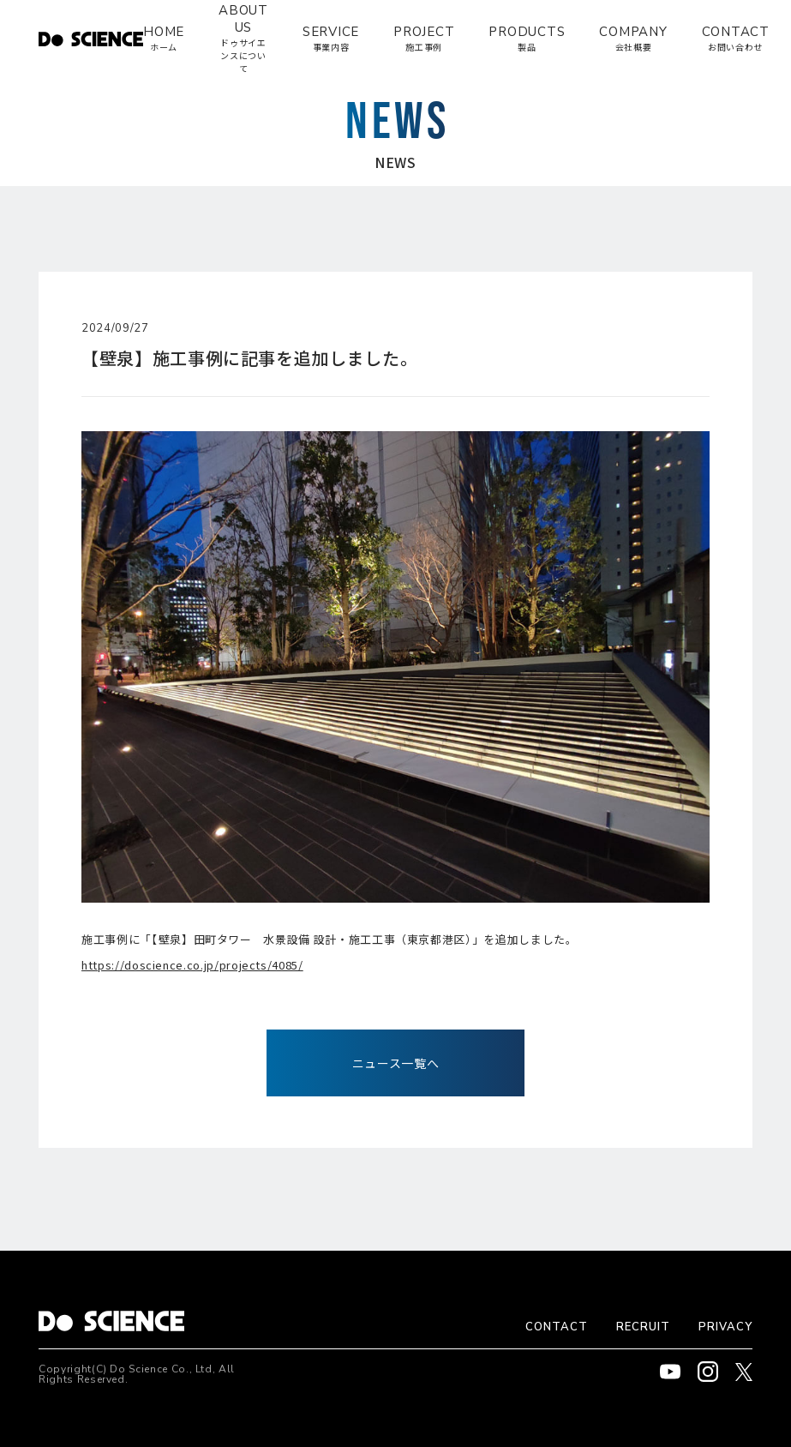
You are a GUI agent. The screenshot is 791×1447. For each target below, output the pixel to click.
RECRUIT (643, 1327)
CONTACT (556, 1327)
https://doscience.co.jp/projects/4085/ (192, 965)
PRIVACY (725, 1327)
